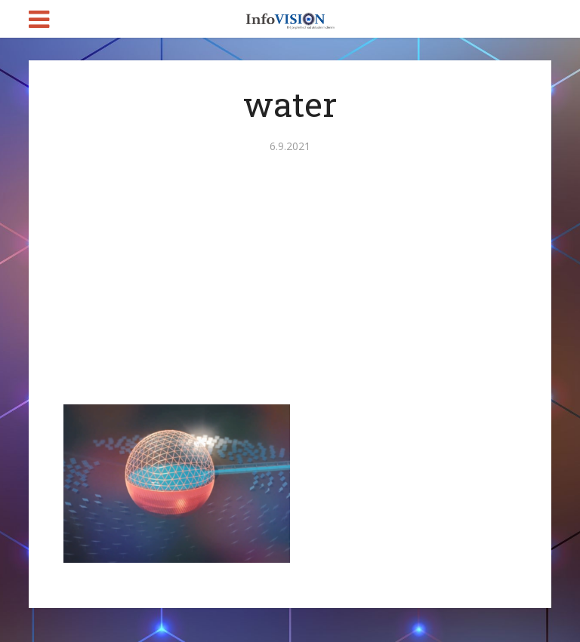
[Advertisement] (290, 291)
